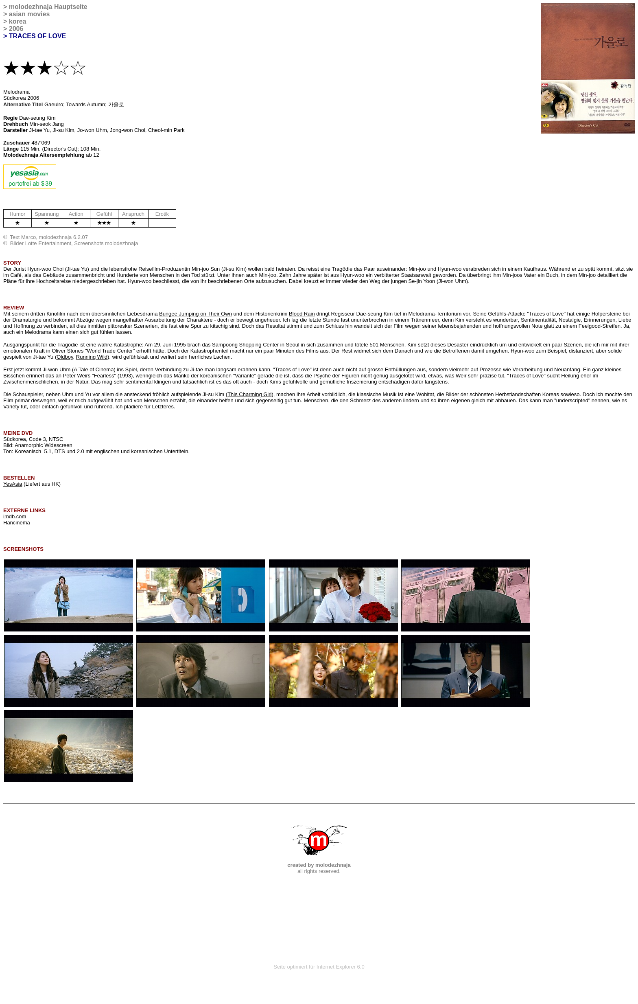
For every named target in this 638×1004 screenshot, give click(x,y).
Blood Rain (302, 314)
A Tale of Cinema (94, 369)
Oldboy (65, 357)
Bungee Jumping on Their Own (195, 314)
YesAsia (12, 484)
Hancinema (16, 523)
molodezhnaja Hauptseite (48, 6)
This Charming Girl (249, 394)
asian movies (29, 14)
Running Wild (91, 357)
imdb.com (14, 516)
